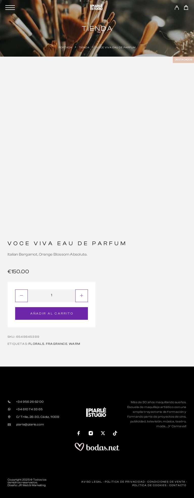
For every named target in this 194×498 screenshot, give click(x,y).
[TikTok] (115, 433)
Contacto (177, 485)
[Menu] (10, 7)
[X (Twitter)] (103, 433)
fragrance (56, 344)
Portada (65, 47)
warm (74, 344)
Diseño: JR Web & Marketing (27, 485)
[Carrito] (186, 8)
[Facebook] (79, 433)
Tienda (84, 47)
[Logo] (97, 8)
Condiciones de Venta (166, 481)
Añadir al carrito (52, 313)
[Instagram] (91, 433)
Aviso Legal (91, 481)
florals (36, 344)
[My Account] (176, 9)
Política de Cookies (149, 485)
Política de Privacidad (125, 481)
